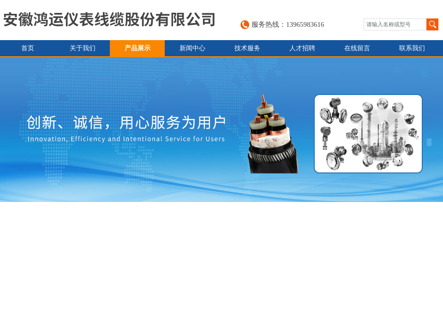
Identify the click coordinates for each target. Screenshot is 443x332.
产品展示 (137, 48)
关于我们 (83, 48)
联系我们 (412, 48)
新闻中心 (192, 48)
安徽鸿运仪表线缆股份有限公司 (109, 20)
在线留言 (357, 48)
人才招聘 (302, 48)
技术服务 (247, 48)
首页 (27, 48)
